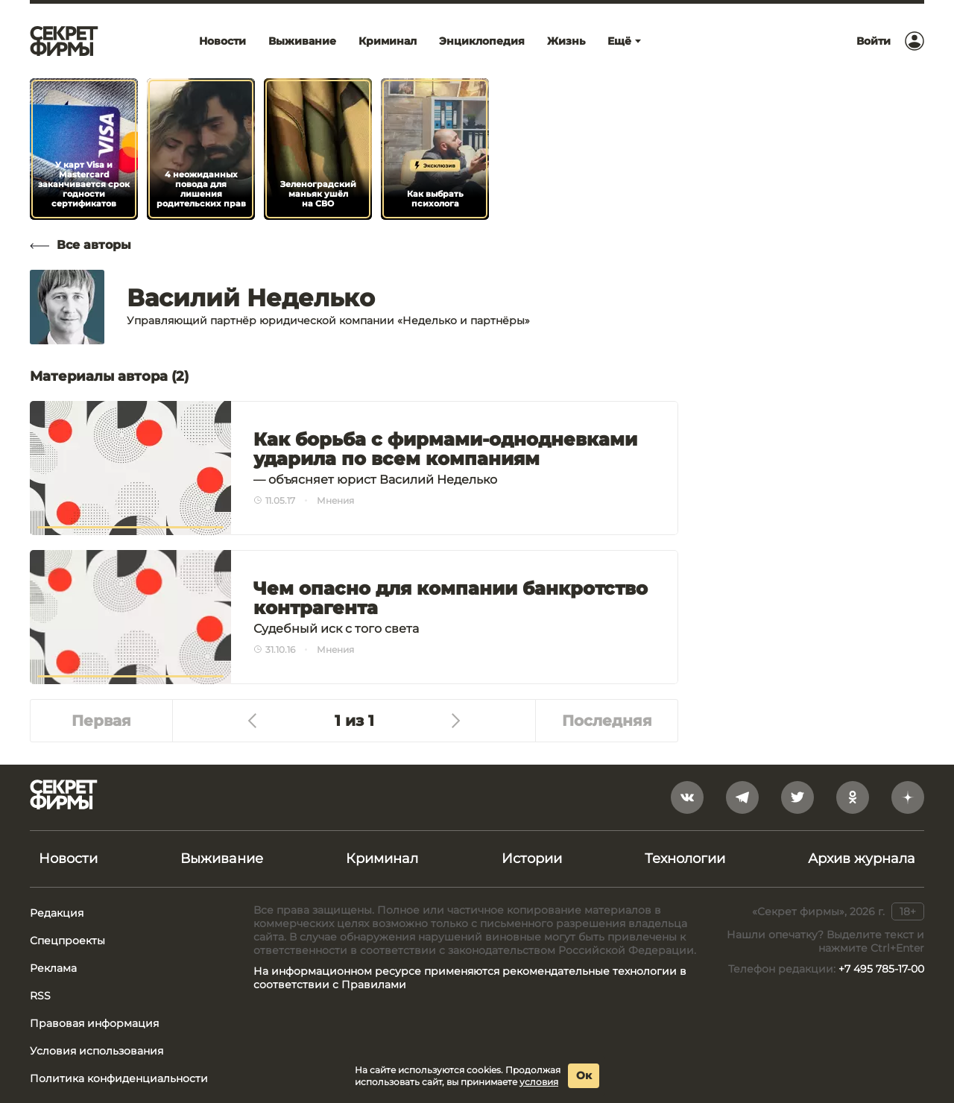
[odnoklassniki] (852, 797)
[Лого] (64, 41)
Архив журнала (861, 858)
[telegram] (742, 797)
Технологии (685, 858)
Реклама (53, 968)
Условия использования (96, 1051)
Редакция (56, 913)
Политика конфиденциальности (119, 1078)
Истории (532, 858)
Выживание (221, 858)
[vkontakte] (687, 797)
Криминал (382, 858)
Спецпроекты (67, 940)
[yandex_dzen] (907, 797)
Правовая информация (94, 1023)
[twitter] (797, 797)
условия (538, 1081)
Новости (68, 858)
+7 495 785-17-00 (881, 969)
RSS (40, 995)
